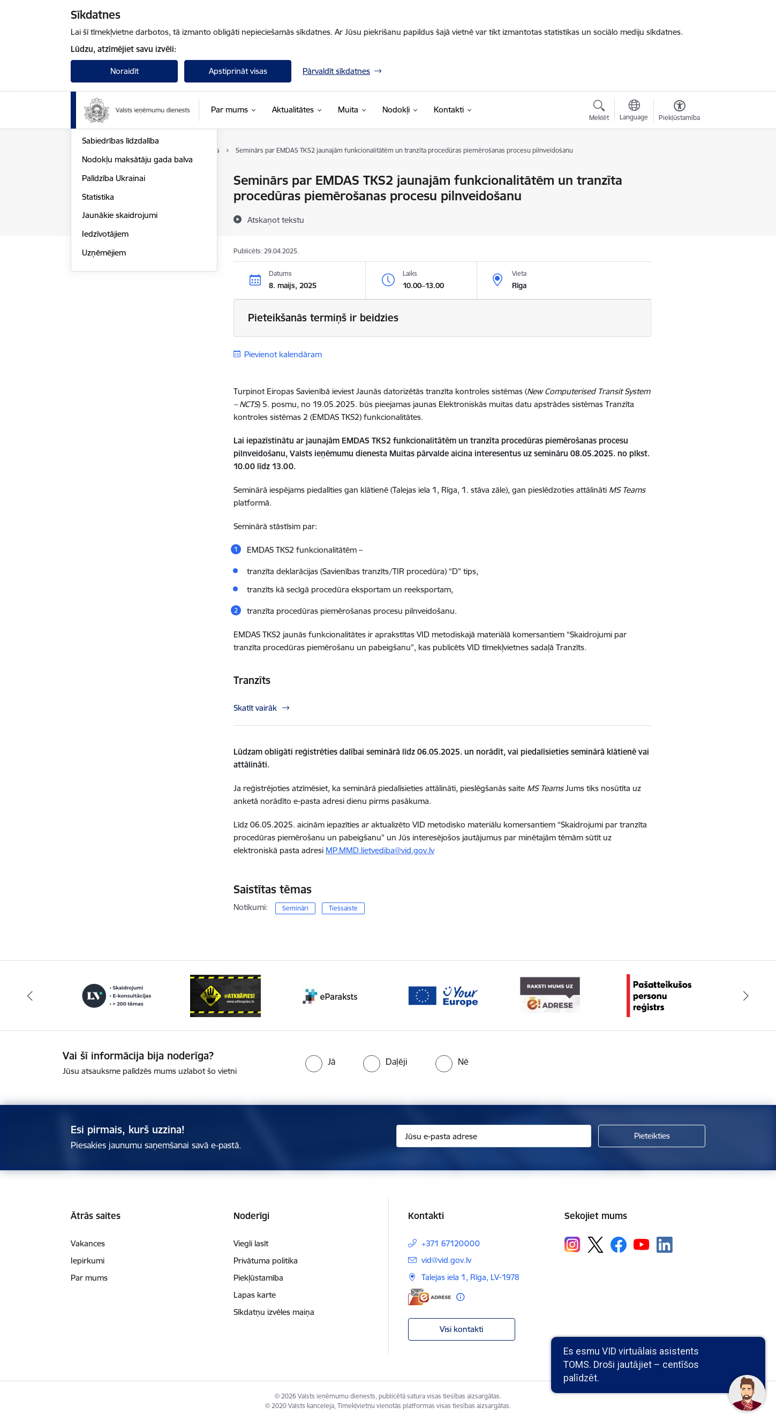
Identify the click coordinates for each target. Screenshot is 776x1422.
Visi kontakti (461, 1329)
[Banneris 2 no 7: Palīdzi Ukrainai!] (117, 995)
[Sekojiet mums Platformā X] (595, 1245)
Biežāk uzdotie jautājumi (125, 218)
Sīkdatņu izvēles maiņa (273, 1312)
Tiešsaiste (343, 908)
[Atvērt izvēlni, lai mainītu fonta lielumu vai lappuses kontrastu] (679, 112)
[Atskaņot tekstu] (275, 219)
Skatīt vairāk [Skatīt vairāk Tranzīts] (255, 708)
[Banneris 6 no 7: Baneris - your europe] (550, 995)
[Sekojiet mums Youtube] (642, 1244)
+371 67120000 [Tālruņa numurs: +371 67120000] (450, 1243)
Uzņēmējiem (104, 367)
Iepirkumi (87, 1260)
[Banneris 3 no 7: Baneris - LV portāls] (225, 995)
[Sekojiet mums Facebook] (619, 1245)
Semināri (295, 908)
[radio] (320, 1061)
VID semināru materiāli (122, 237)
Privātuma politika (265, 1260)
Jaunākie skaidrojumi (119, 330)
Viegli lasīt (250, 1243)
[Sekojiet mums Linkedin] (665, 1245)
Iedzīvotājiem (105, 348)
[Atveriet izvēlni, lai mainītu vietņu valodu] (633, 111)
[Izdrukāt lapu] (679, 176)
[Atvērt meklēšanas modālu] (599, 112)
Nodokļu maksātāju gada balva (137, 274)
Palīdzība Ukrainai (113, 293)
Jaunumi (97, 181)
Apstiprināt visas (238, 71)
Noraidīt (124, 71)
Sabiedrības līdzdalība (120, 255)
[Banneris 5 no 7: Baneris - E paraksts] (442, 995)
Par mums (89, 1278)
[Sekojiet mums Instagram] (572, 1244)
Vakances (88, 1243)
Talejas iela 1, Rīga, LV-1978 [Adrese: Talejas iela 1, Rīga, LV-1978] (470, 1277)
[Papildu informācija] (460, 1297)
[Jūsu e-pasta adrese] (494, 1136)
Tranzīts (251, 680)
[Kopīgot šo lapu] (679, 203)
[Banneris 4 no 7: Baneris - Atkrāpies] (333, 995)
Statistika (98, 311)
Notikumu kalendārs (118, 199)
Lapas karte (254, 1295)
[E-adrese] (429, 1297)
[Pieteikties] (651, 1136)
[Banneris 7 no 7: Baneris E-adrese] (659, 995)
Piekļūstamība (258, 1278)
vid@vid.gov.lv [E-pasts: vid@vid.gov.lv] (446, 1260)
